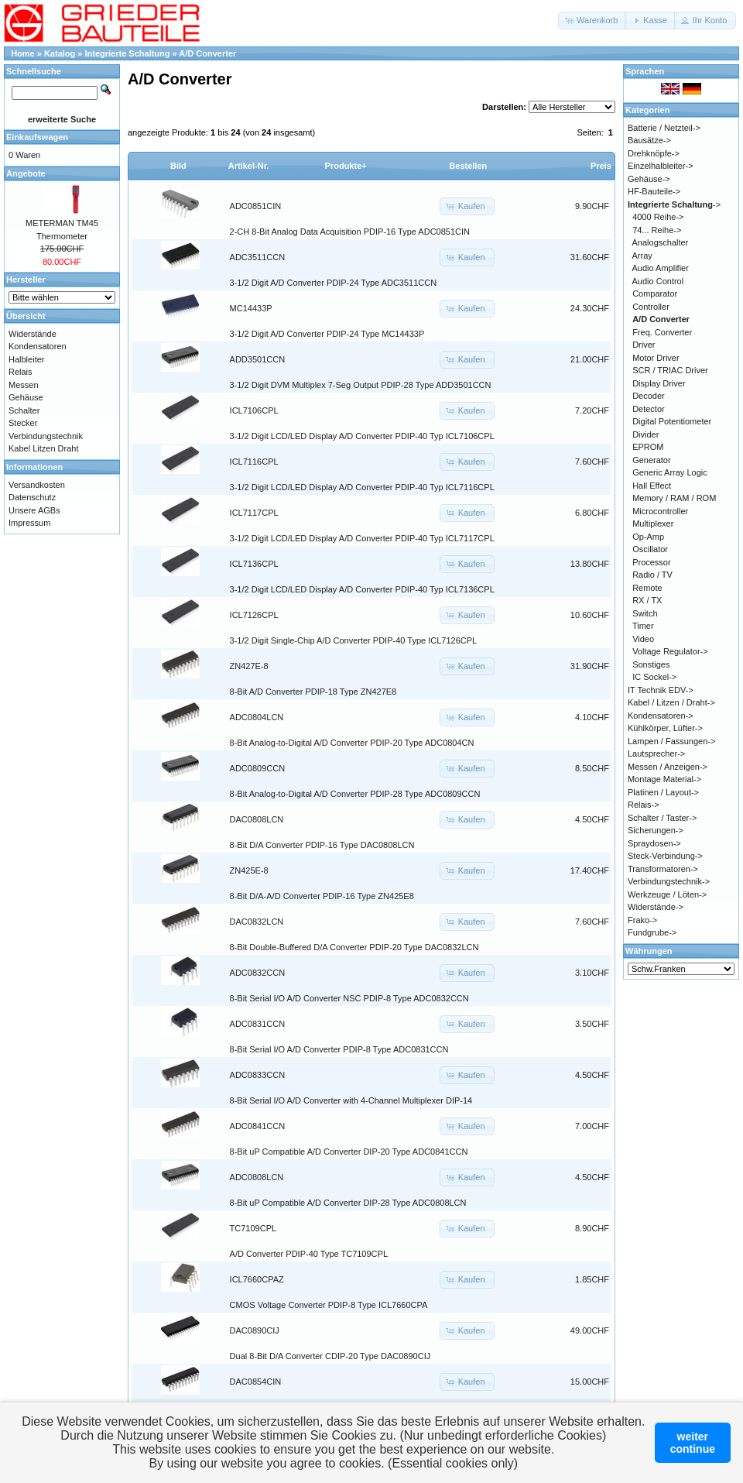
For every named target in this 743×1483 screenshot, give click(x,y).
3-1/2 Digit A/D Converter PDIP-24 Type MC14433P (327, 333)
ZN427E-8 (249, 666)
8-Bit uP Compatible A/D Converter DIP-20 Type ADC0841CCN (349, 1151)
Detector (648, 409)
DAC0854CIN (256, 1381)
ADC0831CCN (258, 1023)
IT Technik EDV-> (660, 690)
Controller (650, 306)
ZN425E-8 (249, 870)
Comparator (654, 293)
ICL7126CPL (254, 615)
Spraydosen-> (654, 843)
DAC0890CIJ (254, 1330)
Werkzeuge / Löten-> (667, 894)
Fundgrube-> (652, 932)
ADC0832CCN (258, 972)
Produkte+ (346, 165)
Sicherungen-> (655, 830)
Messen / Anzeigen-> (667, 766)
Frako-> (642, 920)
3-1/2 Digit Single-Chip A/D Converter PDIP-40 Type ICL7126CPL (354, 640)
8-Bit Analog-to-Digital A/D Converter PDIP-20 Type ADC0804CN (352, 742)
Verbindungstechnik (46, 436)
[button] (592, 20)
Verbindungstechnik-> (669, 881)
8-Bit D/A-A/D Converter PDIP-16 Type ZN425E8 (322, 896)
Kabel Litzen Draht (44, 448)
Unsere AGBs (34, 510)
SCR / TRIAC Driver (670, 370)
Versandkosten (37, 484)
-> (674, 204)
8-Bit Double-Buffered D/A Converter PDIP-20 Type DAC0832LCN (354, 947)
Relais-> (643, 804)
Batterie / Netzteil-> (664, 127)
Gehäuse (26, 397)
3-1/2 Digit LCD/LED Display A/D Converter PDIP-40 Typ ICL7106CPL (362, 436)
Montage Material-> (664, 779)
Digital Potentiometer (671, 421)
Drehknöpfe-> (654, 153)
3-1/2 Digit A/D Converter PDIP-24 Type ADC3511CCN (333, 282)
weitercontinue (692, 1442)
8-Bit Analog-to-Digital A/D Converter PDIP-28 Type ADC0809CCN (355, 793)
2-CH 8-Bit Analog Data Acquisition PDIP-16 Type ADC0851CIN (350, 231)
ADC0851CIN (256, 206)
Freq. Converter (662, 332)
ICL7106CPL (254, 410)
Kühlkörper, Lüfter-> (665, 728)
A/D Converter (207, 53)
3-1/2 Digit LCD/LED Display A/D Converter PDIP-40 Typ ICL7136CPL (362, 589)
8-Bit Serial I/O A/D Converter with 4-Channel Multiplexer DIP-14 (351, 1100)
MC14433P (251, 308)
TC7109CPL (253, 1228)
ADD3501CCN (258, 359)
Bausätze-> (649, 140)
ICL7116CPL (254, 461)
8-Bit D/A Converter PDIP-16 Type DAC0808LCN (322, 845)
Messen (24, 385)
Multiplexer (652, 523)
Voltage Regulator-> (670, 651)
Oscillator (650, 549)
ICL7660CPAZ (257, 1279)
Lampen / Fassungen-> (671, 741)
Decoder (648, 395)
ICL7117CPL (254, 512)
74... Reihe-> (656, 230)
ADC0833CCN (258, 1075)
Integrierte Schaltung (127, 53)
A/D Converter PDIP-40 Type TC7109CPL (309, 1253)
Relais (21, 371)
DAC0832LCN (257, 921)
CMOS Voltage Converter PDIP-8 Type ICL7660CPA (329, 1305)
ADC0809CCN (258, 768)
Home (23, 53)
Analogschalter (660, 242)
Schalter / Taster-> (662, 817)
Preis (601, 165)
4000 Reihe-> (657, 216)
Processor (651, 562)
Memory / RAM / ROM (674, 498)
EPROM (647, 446)
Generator (651, 460)
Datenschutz (32, 497)
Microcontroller (660, 511)
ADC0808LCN (257, 1177)
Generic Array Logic (669, 472)
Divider (645, 434)
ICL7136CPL (254, 563)
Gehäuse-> (649, 179)
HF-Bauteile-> (654, 191)
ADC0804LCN (257, 717)
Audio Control (658, 281)
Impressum (29, 522)
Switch (644, 613)
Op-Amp (648, 536)
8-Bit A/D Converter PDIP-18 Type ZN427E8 (313, 691)
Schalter (24, 410)
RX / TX (647, 600)
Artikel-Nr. (248, 165)
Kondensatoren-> (660, 715)
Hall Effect (651, 485)
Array (642, 255)
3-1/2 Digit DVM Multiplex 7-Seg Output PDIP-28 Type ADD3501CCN (360, 385)
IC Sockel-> (654, 676)
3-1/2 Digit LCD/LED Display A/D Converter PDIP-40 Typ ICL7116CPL (362, 487)
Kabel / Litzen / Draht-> (671, 702)
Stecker (23, 422)
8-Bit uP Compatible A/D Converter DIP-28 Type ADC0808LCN (348, 1202)
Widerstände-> (655, 906)
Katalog (59, 53)
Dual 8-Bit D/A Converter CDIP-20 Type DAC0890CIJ (330, 1356)
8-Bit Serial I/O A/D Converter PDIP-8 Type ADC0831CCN (339, 1049)
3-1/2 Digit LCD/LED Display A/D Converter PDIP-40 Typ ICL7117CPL (362, 538)
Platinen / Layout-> (663, 792)
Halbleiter (26, 359)
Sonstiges (650, 664)
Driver (643, 344)
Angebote (26, 173)
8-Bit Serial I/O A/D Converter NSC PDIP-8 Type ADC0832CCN (349, 998)
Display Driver (658, 383)
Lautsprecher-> (656, 753)
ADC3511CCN (258, 257)
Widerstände (32, 333)
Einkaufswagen (37, 137)
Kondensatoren (38, 346)
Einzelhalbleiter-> (660, 165)
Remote (647, 587)
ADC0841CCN (258, 1126)
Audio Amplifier (660, 268)
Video (643, 639)
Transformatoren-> (663, 869)
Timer (643, 625)
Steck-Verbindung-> (665, 855)
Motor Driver (656, 357)
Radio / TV (652, 574)
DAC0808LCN (257, 819)
